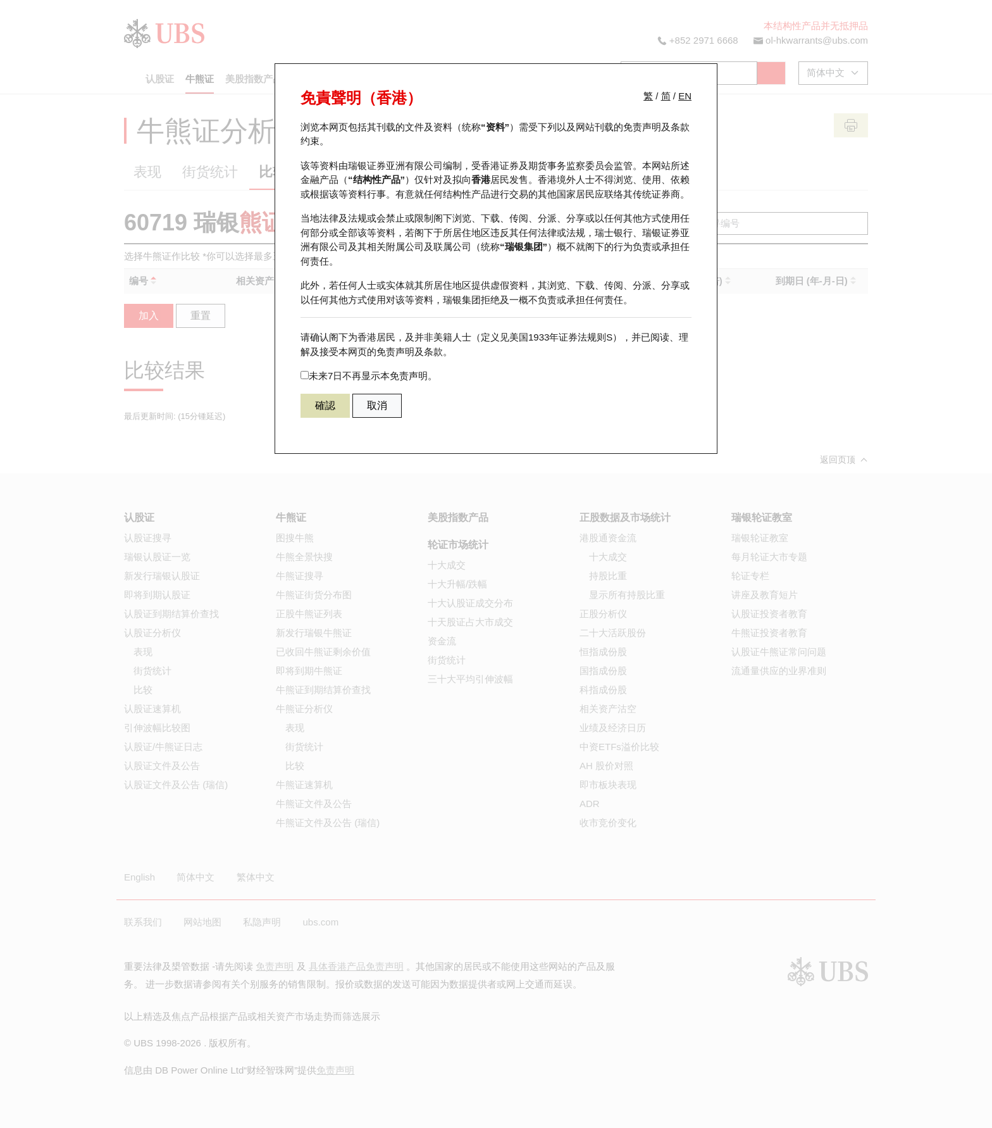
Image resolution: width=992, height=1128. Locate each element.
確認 (325, 405)
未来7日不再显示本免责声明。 (369, 375)
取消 (377, 405)
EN (684, 96)
